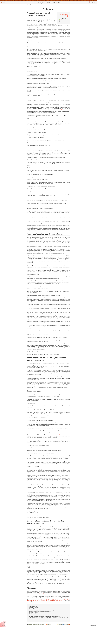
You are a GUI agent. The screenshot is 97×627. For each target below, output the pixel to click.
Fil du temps (32, 4)
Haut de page (93, 625)
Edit (95, 2)
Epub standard (62, 19)
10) (59, 434)
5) (61, 109)
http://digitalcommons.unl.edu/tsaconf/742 (36, 594)
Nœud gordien (64, 15)
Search (93, 2)
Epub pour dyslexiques (63, 21)
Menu (3, 2)
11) (66, 487)
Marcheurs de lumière (63, 14)
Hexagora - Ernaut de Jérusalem (48, 2)
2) (30, 24)
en (89, 2)
